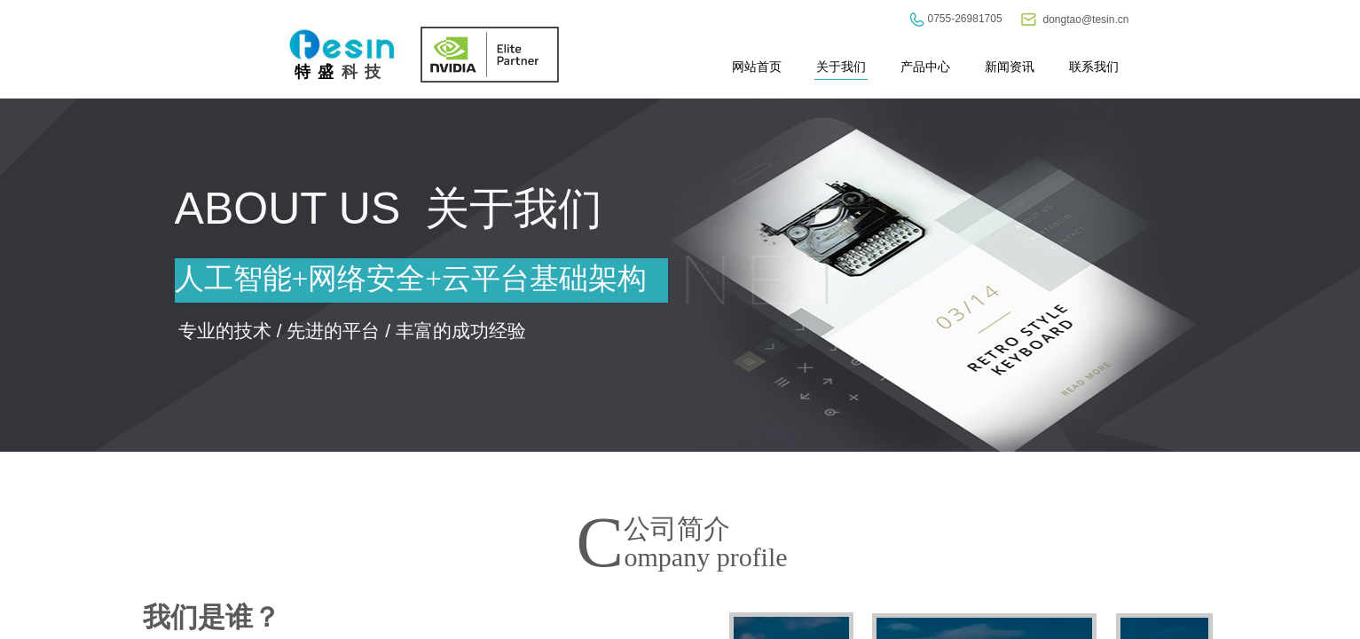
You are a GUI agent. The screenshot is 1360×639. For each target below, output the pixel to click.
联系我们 (1094, 66)
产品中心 (925, 66)
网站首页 (757, 66)
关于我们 (841, 66)
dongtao (1062, 19)
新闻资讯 (1009, 66)
